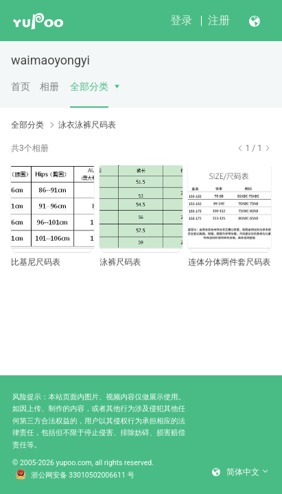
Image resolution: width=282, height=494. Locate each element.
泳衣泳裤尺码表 (87, 125)
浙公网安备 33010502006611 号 (74, 475)
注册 (219, 20)
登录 (181, 20)
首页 (20, 86)
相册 (49, 86)
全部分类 (89, 86)
